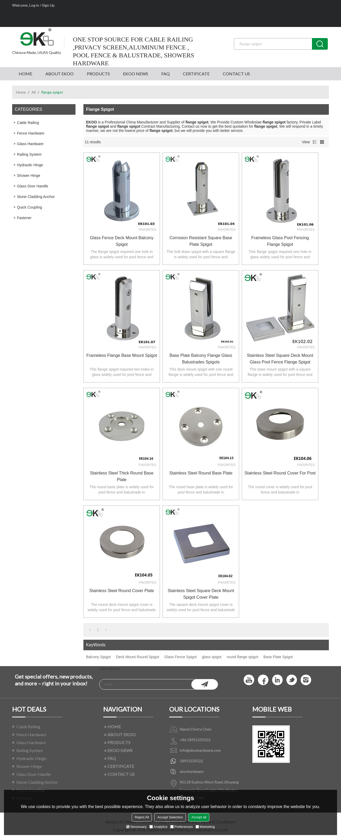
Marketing (205, 827)
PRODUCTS (98, 73)
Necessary (136, 827)
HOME (25, 73)
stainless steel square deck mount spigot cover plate (201, 594)
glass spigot (211, 657)
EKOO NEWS (135, 73)
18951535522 (191, 761)
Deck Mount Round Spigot (137, 657)
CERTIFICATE (196, 73)
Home (21, 92)
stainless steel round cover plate (121, 590)
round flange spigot (242, 657)
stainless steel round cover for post (279, 473)
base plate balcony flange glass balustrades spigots (200, 358)
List (314, 142)
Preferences (181, 827)
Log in (34, 5)
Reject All (142, 817)
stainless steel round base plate (200, 473)
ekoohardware (191, 771)
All (33, 92)
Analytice (158, 827)
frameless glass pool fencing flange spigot (280, 241)
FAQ (165, 73)
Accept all (198, 817)
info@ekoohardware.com (200, 750)
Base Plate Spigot (278, 657)
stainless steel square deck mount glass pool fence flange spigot (280, 358)
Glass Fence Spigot (180, 657)
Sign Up (48, 5)
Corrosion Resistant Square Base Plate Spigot (200, 241)
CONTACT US (236, 73)
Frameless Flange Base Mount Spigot (121, 355)
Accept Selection (170, 817)
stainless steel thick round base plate (122, 476)
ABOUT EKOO (59, 73)
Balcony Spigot (98, 657)
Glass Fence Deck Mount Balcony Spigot (122, 241)
